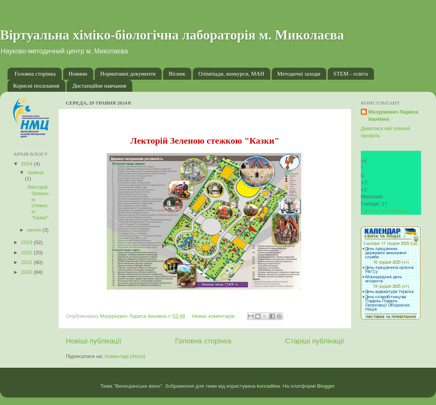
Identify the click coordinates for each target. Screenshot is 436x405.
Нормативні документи (128, 74)
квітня (34, 230)
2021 (27, 262)
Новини (78, 74)
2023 (27, 242)
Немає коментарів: (214, 316)
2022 (27, 252)
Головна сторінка (35, 74)
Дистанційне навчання (99, 86)
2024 (27, 164)
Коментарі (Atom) (124, 356)
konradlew (268, 386)
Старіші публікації (314, 341)
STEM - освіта (350, 74)
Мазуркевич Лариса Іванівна (393, 115)
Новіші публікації (93, 341)
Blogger (326, 386)
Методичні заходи (299, 74)
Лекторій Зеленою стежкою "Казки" (37, 202)
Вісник (177, 74)
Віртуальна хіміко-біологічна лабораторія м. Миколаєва (172, 34)
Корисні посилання (36, 86)
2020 (27, 272)
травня (35, 172)
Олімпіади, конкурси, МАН (231, 74)
